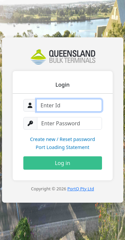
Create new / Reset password (62, 139)
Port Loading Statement (62, 147)
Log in (62, 163)
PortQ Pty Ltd (80, 189)
